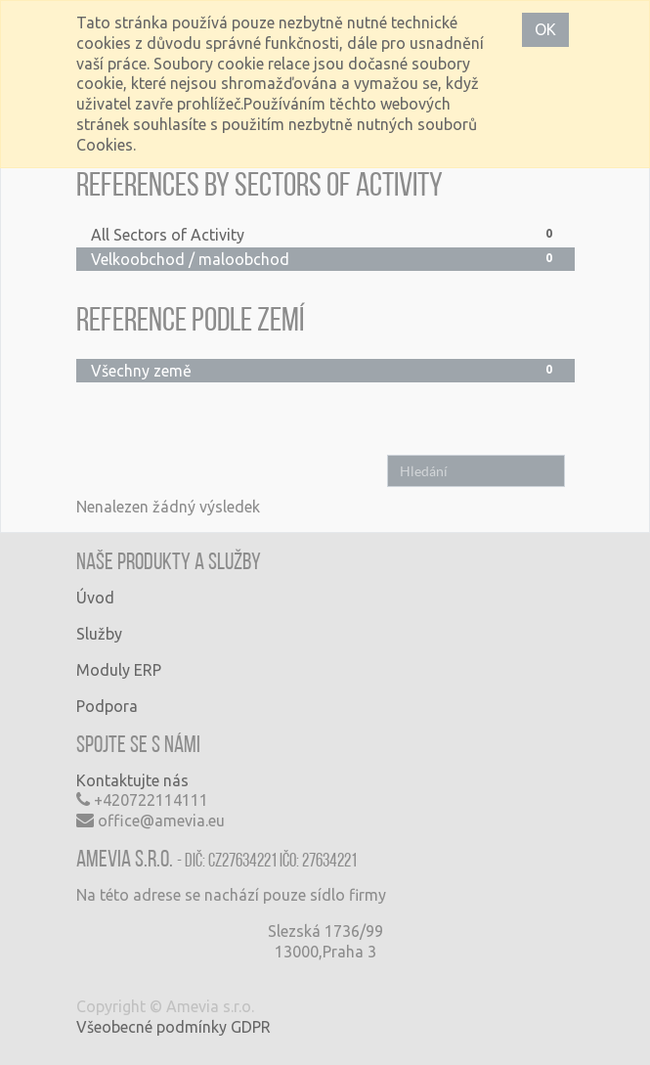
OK (545, 29)
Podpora (107, 706)
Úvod (95, 597)
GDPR (251, 1027)
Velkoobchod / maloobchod (325, 258)
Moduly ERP (118, 670)
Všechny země (325, 370)
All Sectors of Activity (325, 234)
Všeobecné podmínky (151, 1027)
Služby (99, 634)
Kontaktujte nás (132, 780)
